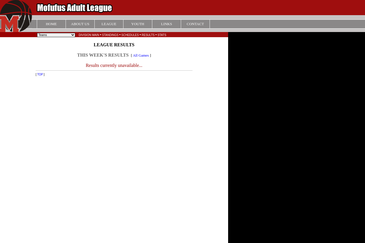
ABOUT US (80, 24)
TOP (40, 74)
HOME (51, 24)
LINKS (166, 24)
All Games (141, 55)
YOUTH (137, 24)
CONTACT (195, 24)
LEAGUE (109, 24)
